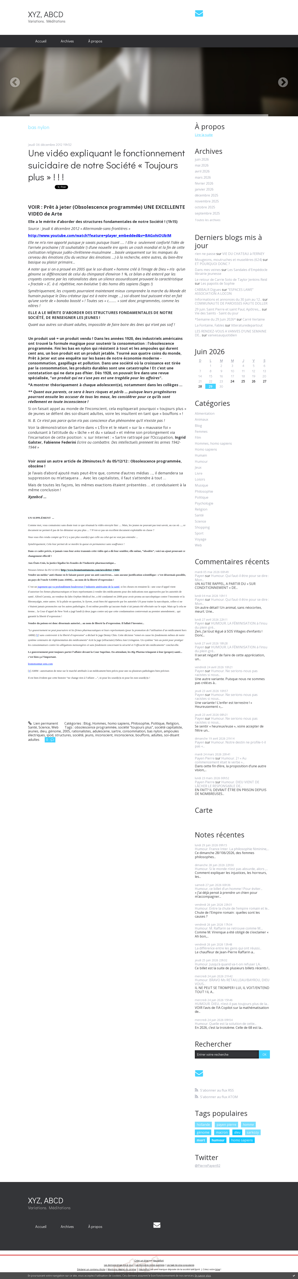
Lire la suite (204, 134)
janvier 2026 (204, 189)
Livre (198, 473)
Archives (67, 41)
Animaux (201, 419)
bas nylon (154, 731)
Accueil (40, 41)
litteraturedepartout (247, 325)
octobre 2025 (205, 207)
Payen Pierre (205, 758)
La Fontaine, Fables (209, 325)
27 (264, 381)
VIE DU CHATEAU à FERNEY (243, 253)
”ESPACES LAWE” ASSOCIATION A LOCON (224, 291)
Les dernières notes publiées (149, 1265)
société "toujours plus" (135, 727)
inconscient (104, 735)
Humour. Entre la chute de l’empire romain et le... (232, 908)
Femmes (201, 432)
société (78, 735)
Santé (32, 727)
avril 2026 (202, 171)
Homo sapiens (206, 449)
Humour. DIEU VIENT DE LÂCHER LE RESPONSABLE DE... (227, 784)
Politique (157, 723)
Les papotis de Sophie (218, 283)
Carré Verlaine (254, 319)
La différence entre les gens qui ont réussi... (228, 948)
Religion (172, 723)
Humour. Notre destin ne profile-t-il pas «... (230, 744)
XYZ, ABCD (45, 14)
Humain (201, 455)
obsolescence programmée (95, 727)
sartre (116, 731)
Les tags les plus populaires (180, 1265)
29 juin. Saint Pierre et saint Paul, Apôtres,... (228, 309)
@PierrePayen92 (207, 1165)
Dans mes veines (208, 269)
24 (232, 381)
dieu (43, 731)
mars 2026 (203, 177)
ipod (50, 735)
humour (218, 1140)
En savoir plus (203, 1275)
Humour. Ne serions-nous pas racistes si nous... (226, 673)
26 (253, 381)
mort (201, 1140)
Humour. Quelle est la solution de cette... (225, 1023)
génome (54, 731)
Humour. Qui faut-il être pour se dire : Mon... (232, 577)
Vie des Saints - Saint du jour (217, 313)
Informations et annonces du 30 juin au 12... (228, 299)
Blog (87, 723)
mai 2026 (202, 165)
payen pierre (226, 1124)
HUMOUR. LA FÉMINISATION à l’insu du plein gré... (231, 625)
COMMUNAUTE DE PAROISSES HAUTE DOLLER (231, 303)
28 (200, 386)
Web (54, 727)
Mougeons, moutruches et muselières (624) (228, 259)
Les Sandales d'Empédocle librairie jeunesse (231, 271)
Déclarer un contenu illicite (91, 1269)
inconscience (124, 735)
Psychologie (204, 503)
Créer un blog (141, 1260)
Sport (199, 533)
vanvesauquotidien (222, 335)
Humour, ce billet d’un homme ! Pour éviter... (228, 888)
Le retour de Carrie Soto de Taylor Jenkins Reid (231, 279)
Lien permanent (43, 723)
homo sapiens (242, 1140)
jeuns (89, 735)
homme (248, 1124)
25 (243, 381)
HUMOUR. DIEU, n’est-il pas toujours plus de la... (232, 1004)
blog (217, 1269)
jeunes (33, 731)
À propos (95, 41)
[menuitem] (41, 41)
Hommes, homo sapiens (110, 723)
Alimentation (205, 414)
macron (222, 1132)
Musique (201, 485)
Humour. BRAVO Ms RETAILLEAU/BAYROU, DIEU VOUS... (232, 982)
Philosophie (140, 723)
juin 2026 (202, 159)
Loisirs (200, 479)
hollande (203, 1124)
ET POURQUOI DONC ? (212, 264)
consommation (133, 731)
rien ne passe (205, 253)
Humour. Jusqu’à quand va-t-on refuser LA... (228, 964)
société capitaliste (168, 727)
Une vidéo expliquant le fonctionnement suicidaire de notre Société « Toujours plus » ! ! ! (106, 165)
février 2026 (204, 183)
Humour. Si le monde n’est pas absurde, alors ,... (231, 869)
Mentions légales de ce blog (122, 1269)
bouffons (142, 735)
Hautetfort (158, 1260)
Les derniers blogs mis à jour (118, 1265)
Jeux (198, 467)
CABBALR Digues (208, 289)
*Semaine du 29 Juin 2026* (215, 319)
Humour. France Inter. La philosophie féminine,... (232, 849)
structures (63, 735)
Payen (199, 575)
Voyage (200, 539)
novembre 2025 (207, 201)
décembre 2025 (206, 195)
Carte (204, 810)
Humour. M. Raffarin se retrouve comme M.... (229, 928)
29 (210, 386)
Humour (201, 462)
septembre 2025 (207, 213)
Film (198, 438)
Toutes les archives (207, 220)
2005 (66, 731)
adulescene (101, 731)
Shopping (202, 527)
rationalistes (81, 731)
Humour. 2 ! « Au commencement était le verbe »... (220, 760)
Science (44, 727)
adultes (156, 735)
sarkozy (253, 1132)
